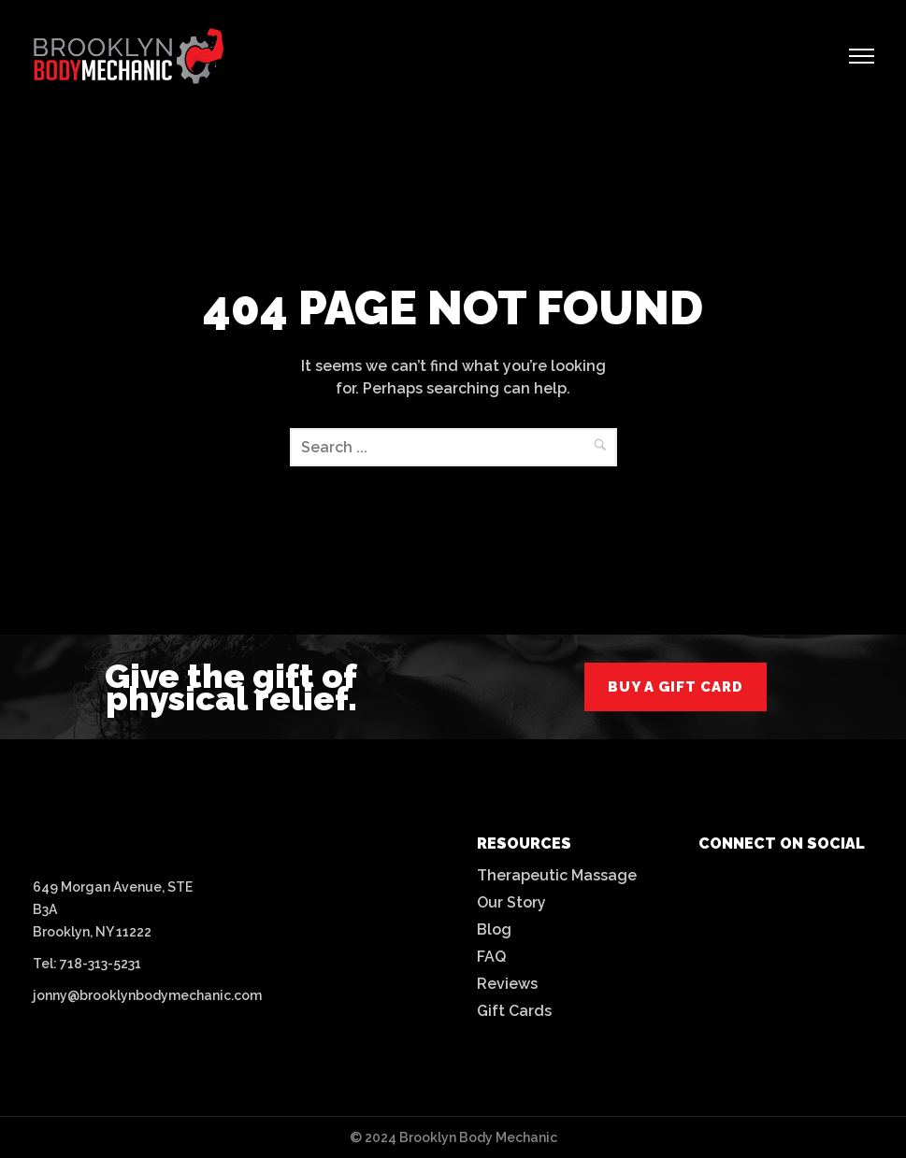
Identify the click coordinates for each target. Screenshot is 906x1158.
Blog (494, 929)
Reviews (507, 984)
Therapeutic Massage (557, 875)
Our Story (511, 902)
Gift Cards (514, 1011)
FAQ (491, 956)
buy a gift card (675, 687)
